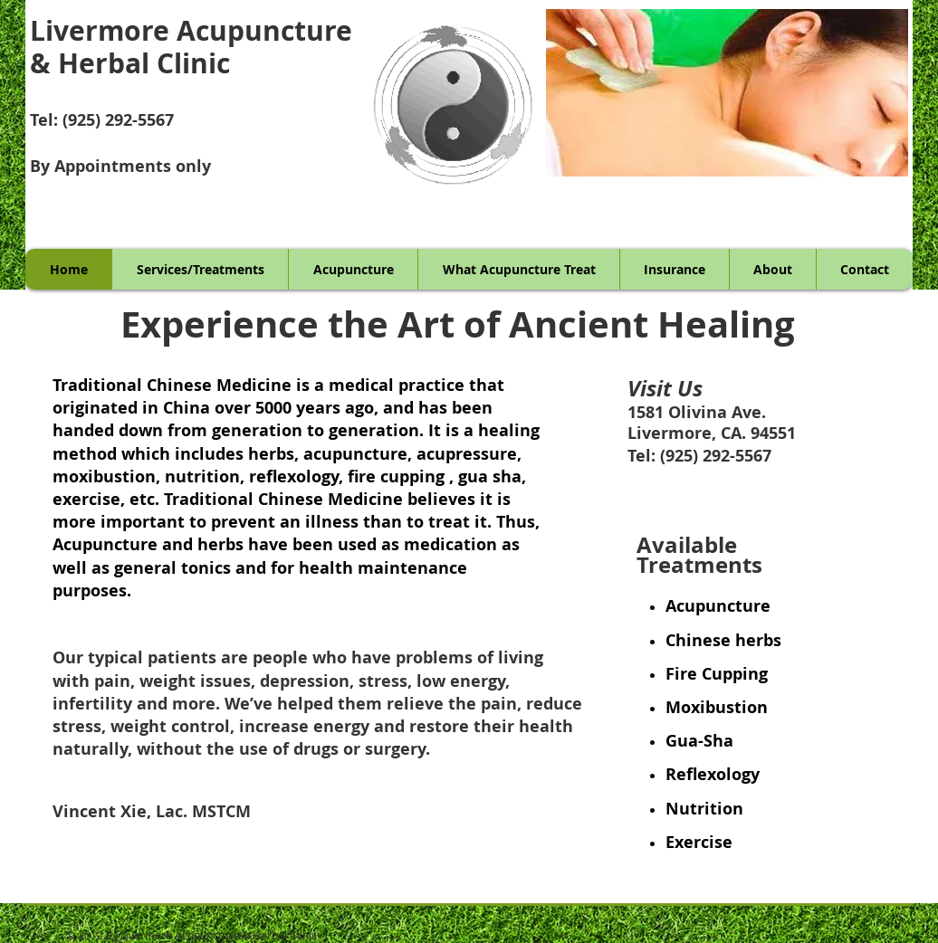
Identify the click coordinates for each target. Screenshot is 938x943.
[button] (727, 92)
